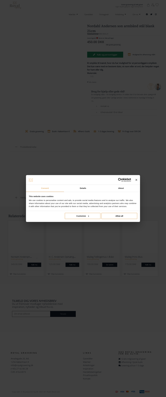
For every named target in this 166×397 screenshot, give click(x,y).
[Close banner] (136, 180)
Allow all (119, 216)
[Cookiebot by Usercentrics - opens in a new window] (120, 180)
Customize (82, 216)
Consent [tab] (45, 188)
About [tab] (121, 188)
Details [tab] (83, 188)
